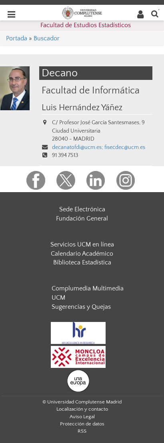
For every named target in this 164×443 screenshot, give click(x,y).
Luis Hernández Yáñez (82, 108)
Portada (16, 38)
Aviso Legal (82, 416)
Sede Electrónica (82, 209)
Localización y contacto (82, 409)
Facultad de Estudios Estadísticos (85, 25)
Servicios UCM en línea (82, 244)
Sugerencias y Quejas (81, 306)
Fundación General (82, 218)
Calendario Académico (82, 253)
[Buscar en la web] (154, 13)
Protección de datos (82, 424)
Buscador (47, 38)
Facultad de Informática (91, 90)
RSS (82, 431)
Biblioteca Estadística (82, 262)
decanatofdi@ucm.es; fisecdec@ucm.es (98, 147)
